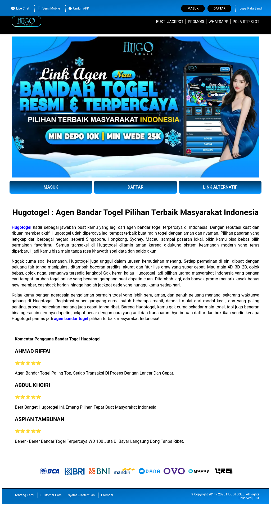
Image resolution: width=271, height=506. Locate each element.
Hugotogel (21, 227)
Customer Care (51, 495)
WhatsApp (218, 22)
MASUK (50, 187)
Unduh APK (78, 8)
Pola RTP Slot (246, 22)
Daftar (219, 8)
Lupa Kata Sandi (251, 8)
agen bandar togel (71, 318)
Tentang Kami (24, 495)
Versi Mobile (48, 8)
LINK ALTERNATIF (220, 187)
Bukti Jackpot (169, 22)
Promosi (196, 22)
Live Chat (20, 8)
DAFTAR (135, 187)
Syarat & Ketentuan (81, 495)
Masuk (193, 8)
